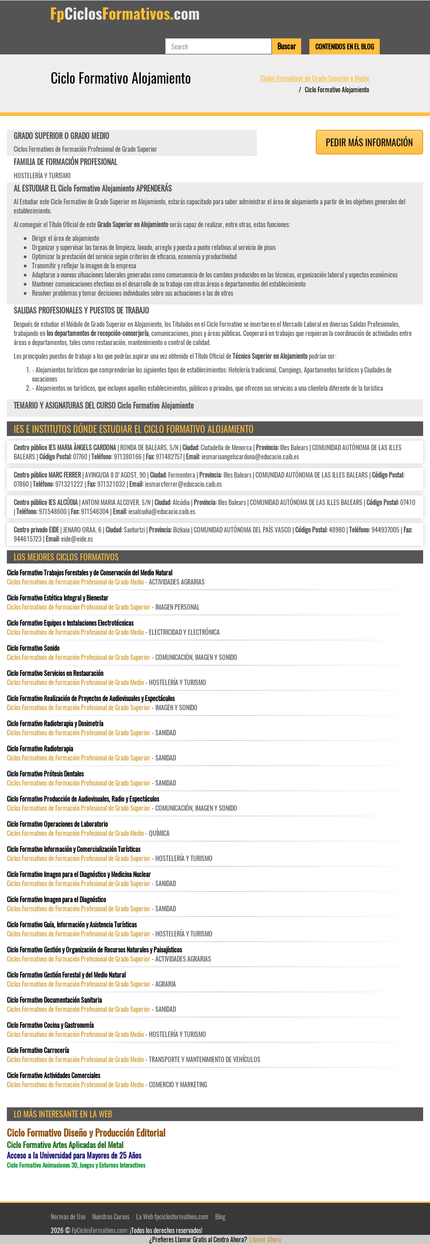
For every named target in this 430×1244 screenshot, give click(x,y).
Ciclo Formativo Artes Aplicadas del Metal (65, 1144)
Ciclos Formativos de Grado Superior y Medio (314, 78)
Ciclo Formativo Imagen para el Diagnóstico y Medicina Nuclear (79, 874)
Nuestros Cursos (110, 1216)
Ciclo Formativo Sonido (33, 648)
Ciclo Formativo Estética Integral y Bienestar (57, 597)
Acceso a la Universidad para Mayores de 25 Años (74, 1155)
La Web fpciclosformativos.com (172, 1216)
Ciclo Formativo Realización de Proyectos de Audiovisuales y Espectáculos (91, 698)
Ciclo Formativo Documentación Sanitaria (54, 1000)
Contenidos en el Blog (344, 46)
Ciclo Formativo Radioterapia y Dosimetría (55, 723)
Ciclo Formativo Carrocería (38, 1050)
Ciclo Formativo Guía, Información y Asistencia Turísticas (72, 924)
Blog (220, 1216)
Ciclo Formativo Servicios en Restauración (55, 673)
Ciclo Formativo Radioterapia (40, 748)
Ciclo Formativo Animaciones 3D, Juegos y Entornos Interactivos (76, 1165)
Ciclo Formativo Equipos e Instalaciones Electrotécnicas (70, 622)
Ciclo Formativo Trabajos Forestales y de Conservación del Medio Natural (89, 572)
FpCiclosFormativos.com (99, 1230)
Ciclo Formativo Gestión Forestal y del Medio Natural (66, 974)
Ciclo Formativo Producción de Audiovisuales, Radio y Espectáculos (83, 798)
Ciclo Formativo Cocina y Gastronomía (50, 1025)
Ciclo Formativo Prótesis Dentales (45, 773)
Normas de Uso (68, 1216)
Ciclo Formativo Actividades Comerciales (53, 1075)
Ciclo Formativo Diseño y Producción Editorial (86, 1132)
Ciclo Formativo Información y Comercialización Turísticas (73, 849)
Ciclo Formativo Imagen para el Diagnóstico (56, 899)
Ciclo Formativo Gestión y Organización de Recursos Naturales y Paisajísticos (94, 949)
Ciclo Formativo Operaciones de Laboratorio (57, 824)
